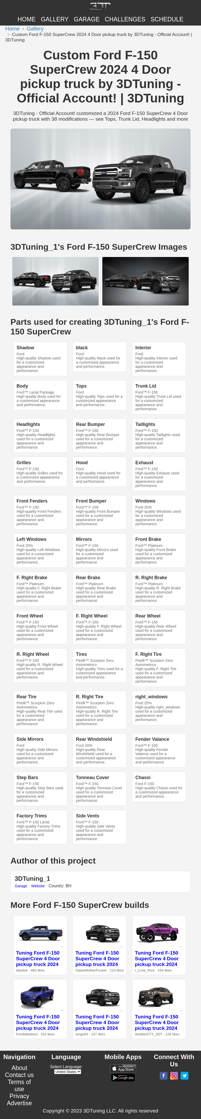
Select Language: (66, 1067)
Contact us (19, 1075)
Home (27, 19)
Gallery (55, 19)
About (19, 1068)
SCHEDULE (166, 19)
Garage (87, 19)
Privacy (19, 1096)
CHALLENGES (125, 19)
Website (38, 886)
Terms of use (19, 1085)
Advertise (19, 1103)
